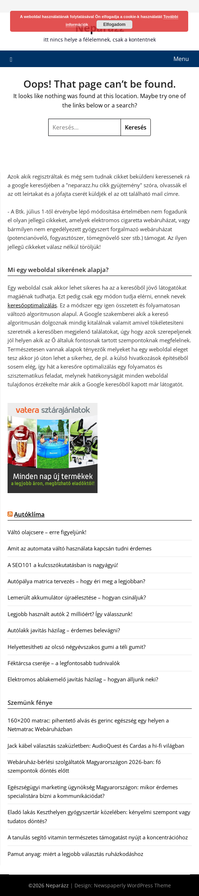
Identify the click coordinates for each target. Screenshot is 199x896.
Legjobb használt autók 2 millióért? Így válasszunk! (70, 614)
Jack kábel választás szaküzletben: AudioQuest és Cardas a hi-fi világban (96, 745)
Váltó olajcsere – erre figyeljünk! (47, 532)
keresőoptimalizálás (32, 305)
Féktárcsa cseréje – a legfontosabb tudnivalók (64, 663)
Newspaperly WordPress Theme (132, 885)
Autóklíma (29, 514)
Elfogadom (114, 24)
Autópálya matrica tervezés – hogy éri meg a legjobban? (76, 581)
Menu (181, 59)
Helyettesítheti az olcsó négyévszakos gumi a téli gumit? (76, 646)
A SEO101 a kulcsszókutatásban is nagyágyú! (63, 564)
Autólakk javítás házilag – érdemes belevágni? (64, 630)
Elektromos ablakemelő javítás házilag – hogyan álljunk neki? (83, 679)
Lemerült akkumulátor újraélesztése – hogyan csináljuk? (77, 597)
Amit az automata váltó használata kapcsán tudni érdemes (79, 548)
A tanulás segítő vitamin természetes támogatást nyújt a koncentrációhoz (98, 837)
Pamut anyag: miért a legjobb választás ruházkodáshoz (75, 853)
